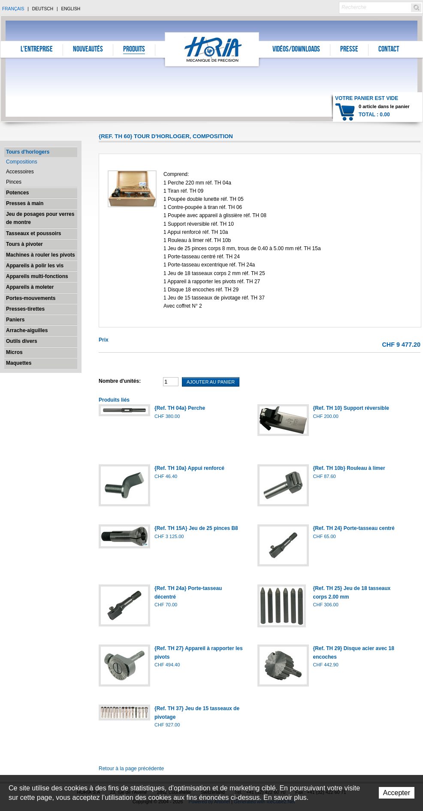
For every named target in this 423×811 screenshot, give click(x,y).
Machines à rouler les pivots (40, 255)
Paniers (15, 320)
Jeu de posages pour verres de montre (40, 218)
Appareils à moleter (30, 287)
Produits (134, 50)
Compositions (21, 162)
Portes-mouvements (30, 298)
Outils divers (21, 341)
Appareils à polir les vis (34, 266)
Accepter (396, 792)
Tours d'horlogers (27, 152)
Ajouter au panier (211, 381)
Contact (388, 50)
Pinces (13, 182)
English (70, 8)
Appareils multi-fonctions (37, 276)
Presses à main (24, 203)
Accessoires (20, 172)
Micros (14, 352)
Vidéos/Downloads (296, 50)
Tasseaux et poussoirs (33, 233)
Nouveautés (88, 50)
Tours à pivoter (24, 244)
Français (13, 8)
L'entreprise (37, 50)
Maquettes (18, 363)
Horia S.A (212, 49)
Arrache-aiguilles (27, 330)
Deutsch (42, 8)
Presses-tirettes (25, 309)
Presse (349, 50)
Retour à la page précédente (131, 769)
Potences (17, 193)
